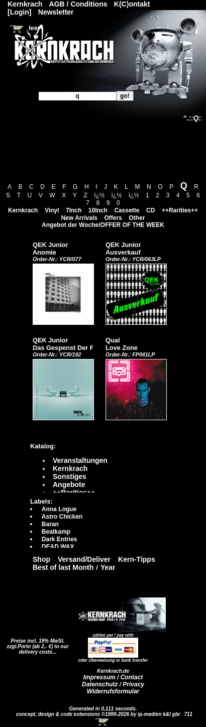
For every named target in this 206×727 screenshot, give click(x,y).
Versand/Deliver (84, 559)
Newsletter (56, 12)
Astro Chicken (62, 516)
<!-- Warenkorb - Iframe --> (103, 722)
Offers (113, 217)
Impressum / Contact (113, 677)
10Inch (98, 210)
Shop (41, 559)
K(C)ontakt (132, 4)
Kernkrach (23, 210)
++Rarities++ (180, 210)
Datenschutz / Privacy (113, 684)
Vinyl (52, 210)
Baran (50, 524)
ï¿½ (99, 195)
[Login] (19, 12)
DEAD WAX (58, 546)
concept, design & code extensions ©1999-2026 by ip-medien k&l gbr (99, 714)
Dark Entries (59, 539)
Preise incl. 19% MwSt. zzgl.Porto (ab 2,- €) (36, 643)
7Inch (73, 210)
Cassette (126, 210)
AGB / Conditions (78, 4)
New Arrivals (79, 217)
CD (150, 210)
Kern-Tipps (136, 559)
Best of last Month (63, 567)
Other (137, 217)
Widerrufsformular (113, 691)
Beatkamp (56, 531)
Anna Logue (59, 509)
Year (108, 567)
